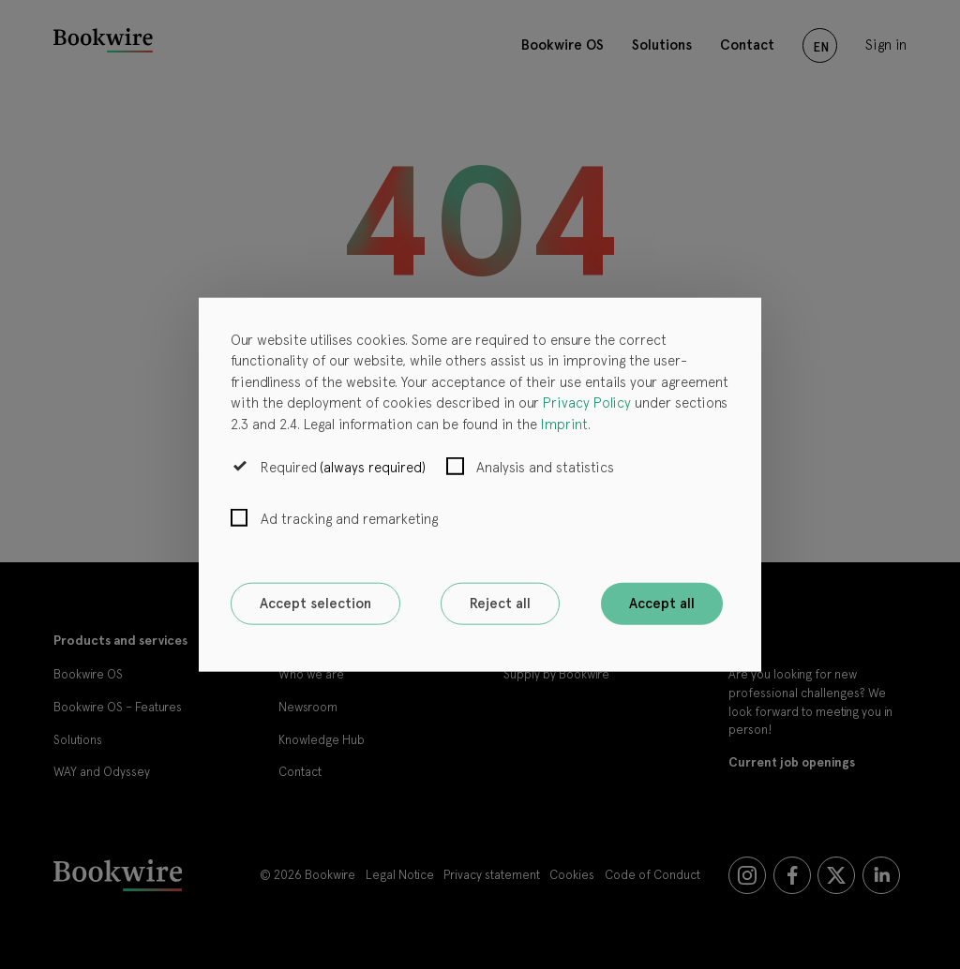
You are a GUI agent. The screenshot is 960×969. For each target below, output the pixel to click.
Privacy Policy (587, 403)
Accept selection (315, 603)
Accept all (662, 603)
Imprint (564, 423)
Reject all (500, 603)
